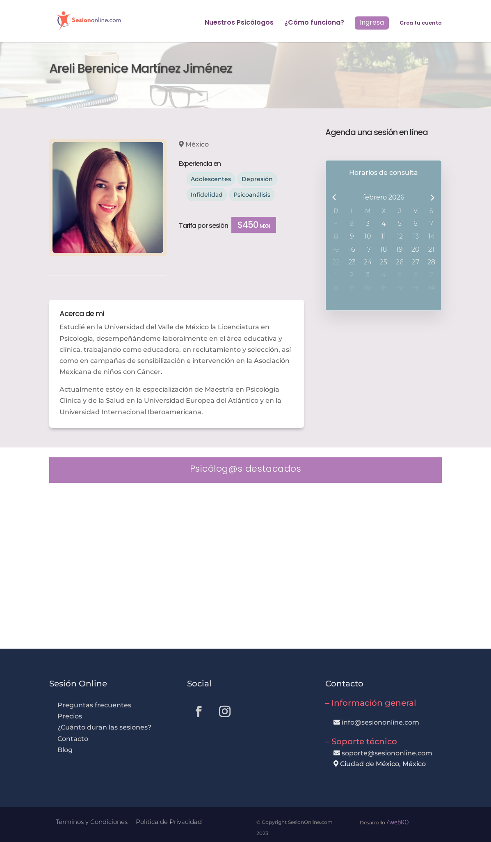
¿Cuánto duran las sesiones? (104, 727)
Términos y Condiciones (92, 822)
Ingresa (372, 22)
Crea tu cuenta (421, 23)
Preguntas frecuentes (94, 705)
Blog (65, 750)
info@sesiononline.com (380, 722)
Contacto (72, 739)
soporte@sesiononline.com (387, 753)
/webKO (397, 822)
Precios (69, 716)
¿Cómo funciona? (314, 23)
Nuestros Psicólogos (239, 23)
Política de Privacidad (169, 822)
